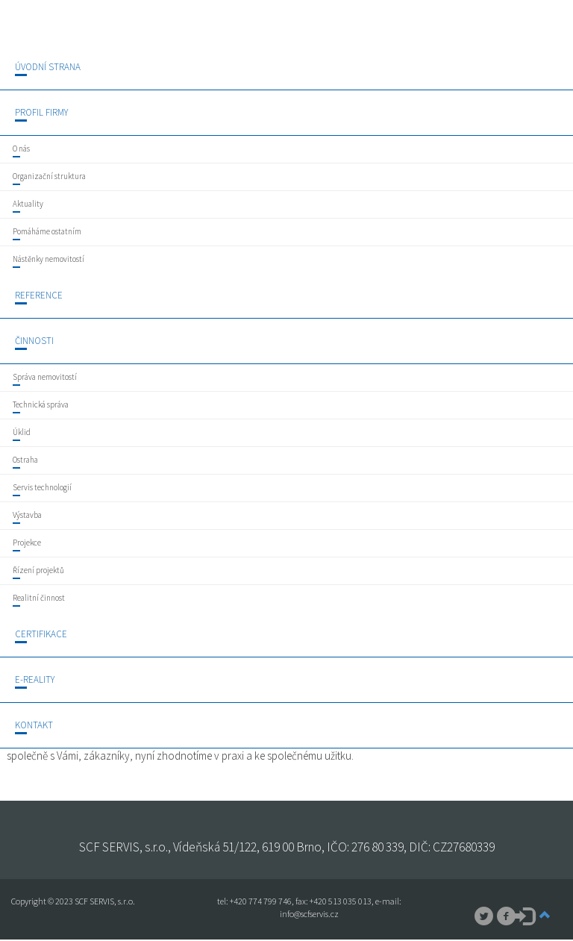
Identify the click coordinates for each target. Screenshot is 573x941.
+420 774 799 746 (261, 901)
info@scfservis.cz (309, 913)
